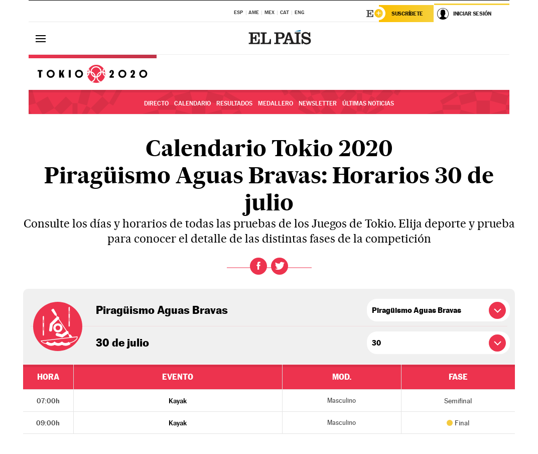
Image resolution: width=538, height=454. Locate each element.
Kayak (178, 401)
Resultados (234, 103)
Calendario (192, 103)
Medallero (275, 103)
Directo (156, 103)
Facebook (258, 266)
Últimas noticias (368, 103)
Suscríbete (407, 13)
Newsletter (318, 103)
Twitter (279, 266)
